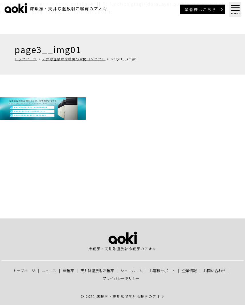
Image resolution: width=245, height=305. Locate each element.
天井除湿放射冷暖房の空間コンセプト (73, 59)
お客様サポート (162, 270)
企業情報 (189, 270)
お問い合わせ (214, 270)
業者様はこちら (200, 9)
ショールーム (132, 270)
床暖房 (68, 270)
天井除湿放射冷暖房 (97, 270)
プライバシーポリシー (121, 278)
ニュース (49, 270)
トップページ (26, 59)
